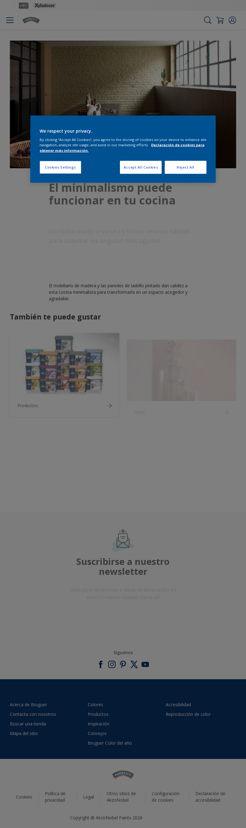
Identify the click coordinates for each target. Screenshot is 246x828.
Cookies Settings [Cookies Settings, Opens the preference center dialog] (60, 167)
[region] (123, 149)
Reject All (185, 167)
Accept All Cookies (141, 167)
